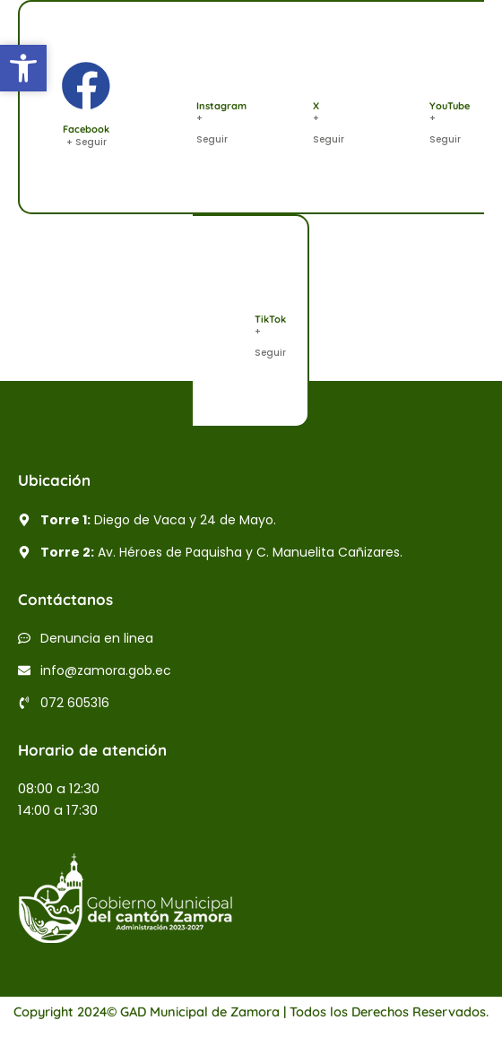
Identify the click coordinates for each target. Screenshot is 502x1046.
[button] (23, 68)
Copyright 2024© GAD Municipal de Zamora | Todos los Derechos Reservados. (251, 1011)
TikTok (270, 319)
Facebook (86, 129)
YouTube (449, 105)
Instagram (221, 105)
